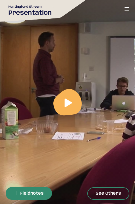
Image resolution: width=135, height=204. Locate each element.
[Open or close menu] (127, 9)
